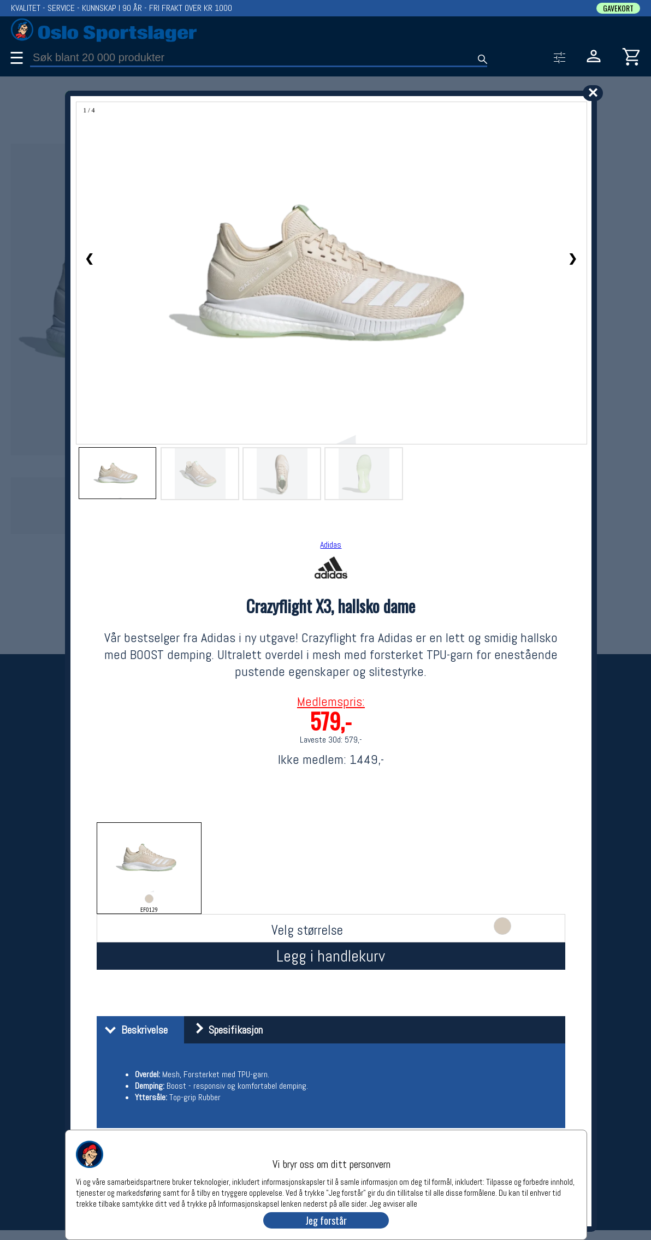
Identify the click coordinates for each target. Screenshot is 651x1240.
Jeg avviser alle (393, 1203)
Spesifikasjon (225, 1030)
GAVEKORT (618, 8)
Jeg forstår (326, 1220)
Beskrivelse (133, 1030)
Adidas (330, 544)
